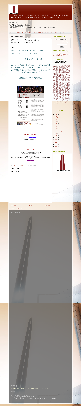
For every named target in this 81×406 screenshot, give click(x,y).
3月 (57, 128)
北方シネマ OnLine (15, 32)
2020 (56, 142)
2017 (56, 148)
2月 (57, 133)
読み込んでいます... (40, 298)
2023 (56, 137)
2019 (56, 144)
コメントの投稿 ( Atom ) (18, 208)
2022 (56, 139)
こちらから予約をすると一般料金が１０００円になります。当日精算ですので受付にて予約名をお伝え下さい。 (61, 54)
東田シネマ (56, 32)
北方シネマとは (48, 32)
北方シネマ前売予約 (26, 32)
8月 (57, 119)
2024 (56, 116)
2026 (56, 112)
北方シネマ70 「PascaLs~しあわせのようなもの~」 (63, 131)
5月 (57, 125)
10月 (57, 117)
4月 (57, 126)
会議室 (63, 32)
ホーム (30, 205)
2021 (56, 140)
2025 (56, 114)
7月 (57, 121)
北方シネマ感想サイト (38, 32)
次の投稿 (13, 205)
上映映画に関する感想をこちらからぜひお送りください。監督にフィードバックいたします (30, 388)
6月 (57, 123)
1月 (57, 135)
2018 (56, 146)
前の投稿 (47, 205)
